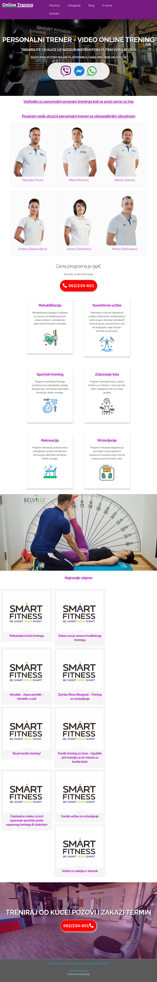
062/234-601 (78, 285)
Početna (54, 5)
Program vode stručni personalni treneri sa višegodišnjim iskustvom (78, 116)
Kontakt (54, 13)
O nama (107, 5)
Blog (91, 5)
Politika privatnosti (78, 970)
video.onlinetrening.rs (97, 963)
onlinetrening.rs (76, 963)
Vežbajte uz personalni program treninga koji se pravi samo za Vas (78, 101)
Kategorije (74, 5)
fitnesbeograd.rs (56, 963)
